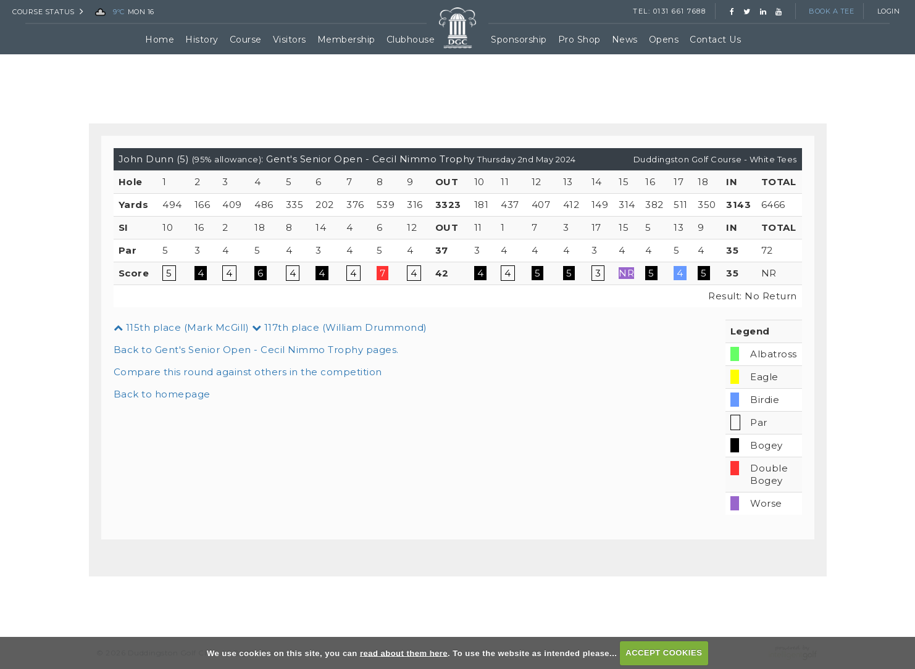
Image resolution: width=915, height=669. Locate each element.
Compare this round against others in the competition (248, 372)
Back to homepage (162, 394)
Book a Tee (831, 11)
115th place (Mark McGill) (181, 327)
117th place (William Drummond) (339, 327)
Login (888, 11)
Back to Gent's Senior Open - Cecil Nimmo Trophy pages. (256, 349)
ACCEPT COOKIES (663, 652)
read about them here (404, 652)
